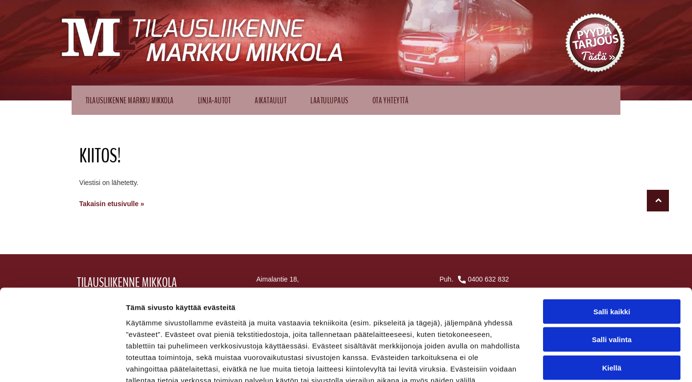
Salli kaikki (611, 255)
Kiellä (611, 312)
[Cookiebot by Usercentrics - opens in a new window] (62, 363)
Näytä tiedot (514, 363)
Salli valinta (612, 284)
